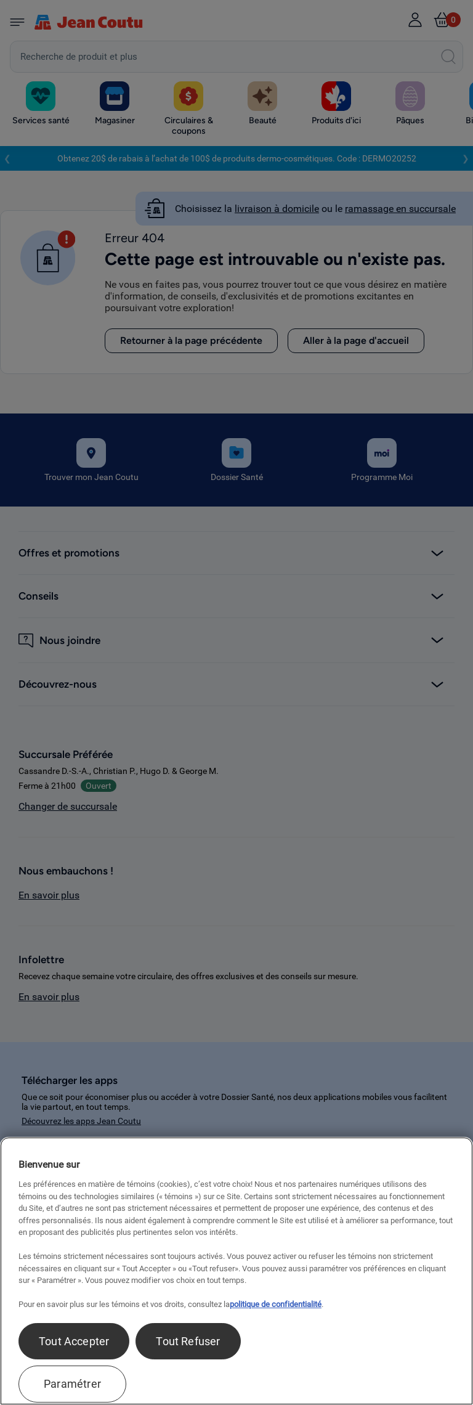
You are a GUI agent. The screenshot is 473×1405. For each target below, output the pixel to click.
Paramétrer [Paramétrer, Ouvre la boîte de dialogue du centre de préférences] (72, 1383)
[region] (236, 1271)
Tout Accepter (74, 1341)
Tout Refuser (188, 1341)
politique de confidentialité (275, 1304)
